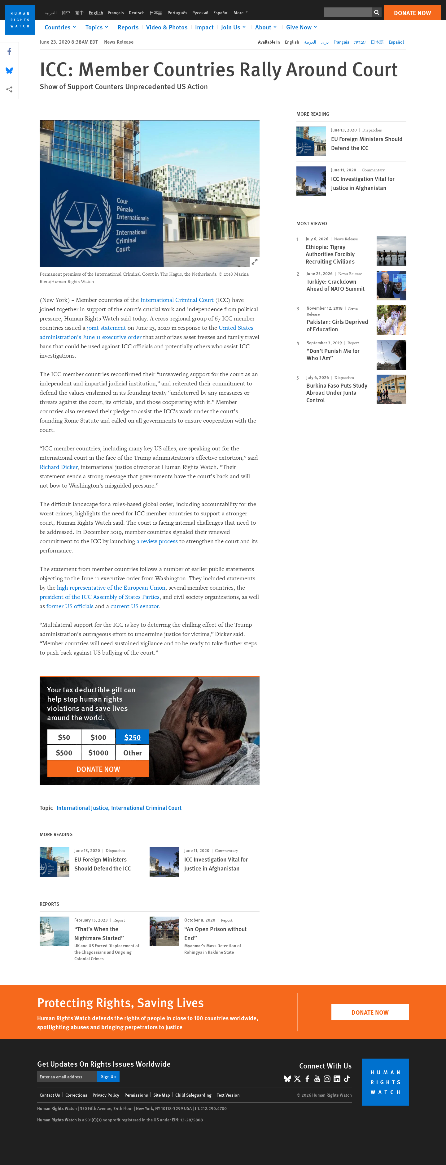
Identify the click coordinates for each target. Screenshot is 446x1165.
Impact (204, 27)
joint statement (106, 328)
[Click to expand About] (267, 27)
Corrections (76, 1095)
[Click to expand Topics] (97, 27)
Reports (128, 27)
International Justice (82, 807)
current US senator (135, 606)
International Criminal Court (177, 300)
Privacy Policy (106, 1095)
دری (325, 42)
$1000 (98, 752)
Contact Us (50, 1095)
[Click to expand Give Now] (302, 27)
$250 (132, 737)
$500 (64, 752)
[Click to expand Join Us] (234, 27)
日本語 (156, 12)
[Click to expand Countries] (61, 27)
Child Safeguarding (193, 1095)
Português (177, 12)
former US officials (70, 606)
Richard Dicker (59, 467)
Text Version (228, 1095)
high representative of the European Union (111, 587)
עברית (360, 42)
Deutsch (137, 12)
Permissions (136, 1095)
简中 (66, 12)
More (243, 12)
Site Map (161, 1095)
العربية (51, 12)
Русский (200, 12)
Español (221, 12)
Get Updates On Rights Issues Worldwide (104, 1063)
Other (132, 752)
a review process (158, 541)
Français (116, 12)
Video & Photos (167, 27)
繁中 (79, 12)
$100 (98, 737)
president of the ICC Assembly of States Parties (100, 597)
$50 (64, 737)
